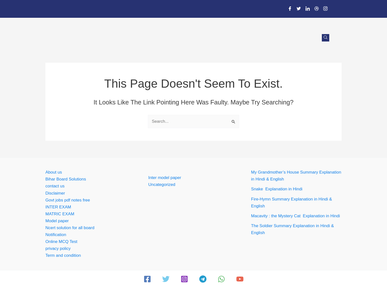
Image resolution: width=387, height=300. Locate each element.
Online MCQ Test (61, 241)
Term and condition (63, 255)
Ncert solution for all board (69, 227)
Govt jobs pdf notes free (67, 200)
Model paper (57, 221)
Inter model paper (164, 177)
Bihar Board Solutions (65, 179)
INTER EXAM (58, 207)
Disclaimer (55, 193)
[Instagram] (325, 9)
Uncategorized (161, 184)
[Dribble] (316, 9)
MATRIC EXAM (59, 214)
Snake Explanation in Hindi (276, 189)
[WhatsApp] (221, 279)
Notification (55, 234)
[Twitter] (298, 9)
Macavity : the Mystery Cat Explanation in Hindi (296, 216)
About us (53, 172)
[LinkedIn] (307, 9)
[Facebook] (289, 9)
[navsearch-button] (325, 37)
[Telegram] (203, 279)
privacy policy (58, 248)
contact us (55, 186)
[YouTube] (240, 279)
